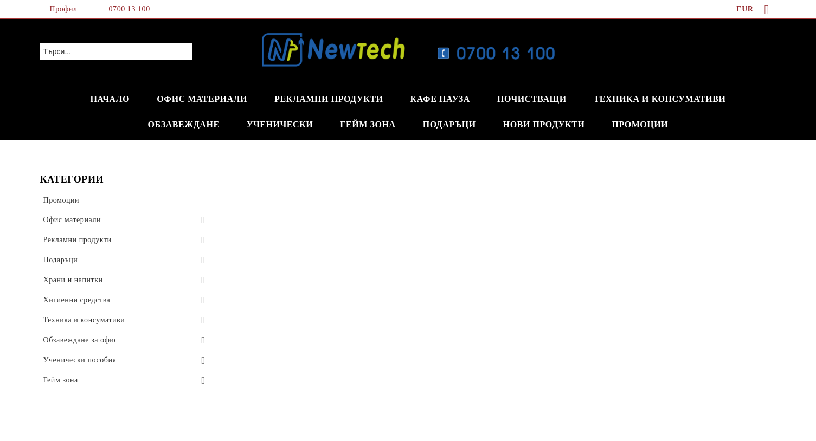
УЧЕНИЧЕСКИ (280, 124)
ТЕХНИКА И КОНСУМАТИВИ (660, 98)
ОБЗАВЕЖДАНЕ (184, 124)
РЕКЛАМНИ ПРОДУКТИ (328, 98)
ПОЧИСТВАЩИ (532, 98)
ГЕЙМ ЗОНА (367, 124)
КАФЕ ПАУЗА (440, 98)
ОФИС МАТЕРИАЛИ (202, 98)
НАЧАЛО (110, 98)
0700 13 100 (129, 9)
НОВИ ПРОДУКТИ (544, 124)
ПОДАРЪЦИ (449, 124)
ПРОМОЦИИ (640, 124)
